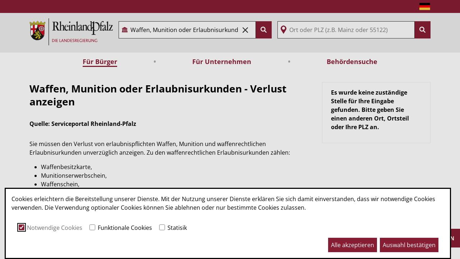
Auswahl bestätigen (409, 245)
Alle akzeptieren (352, 245)
